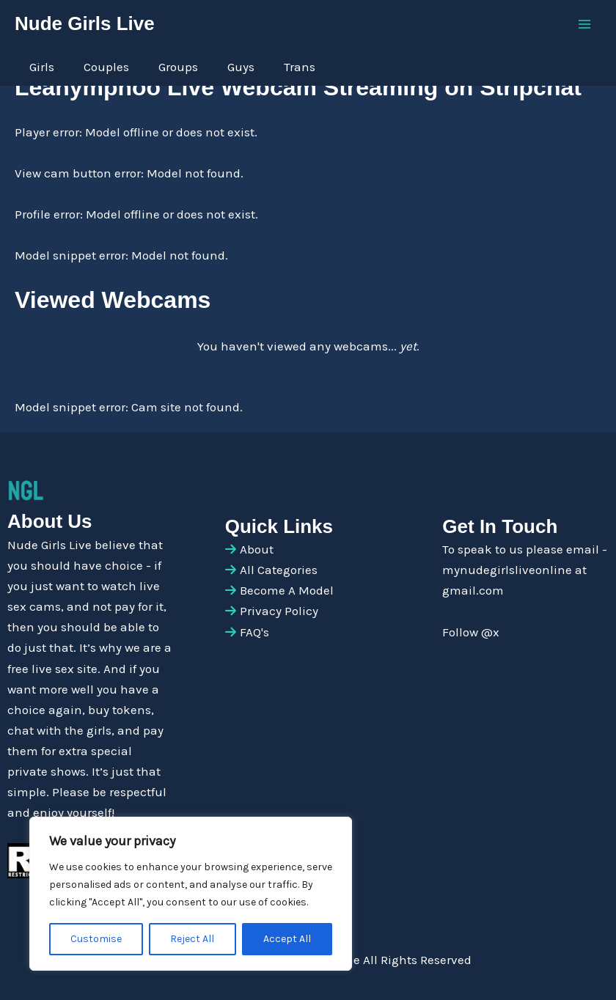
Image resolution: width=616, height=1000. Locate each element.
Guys (240, 66)
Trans (299, 66)
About (257, 549)
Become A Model (287, 590)
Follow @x (470, 632)
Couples (106, 66)
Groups (178, 66)
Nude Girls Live (85, 23)
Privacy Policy (279, 610)
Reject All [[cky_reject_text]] (192, 939)
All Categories (279, 569)
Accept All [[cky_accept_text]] (287, 939)
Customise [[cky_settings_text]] (96, 939)
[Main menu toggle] (585, 24)
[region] (190, 894)
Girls (41, 66)
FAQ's (254, 632)
